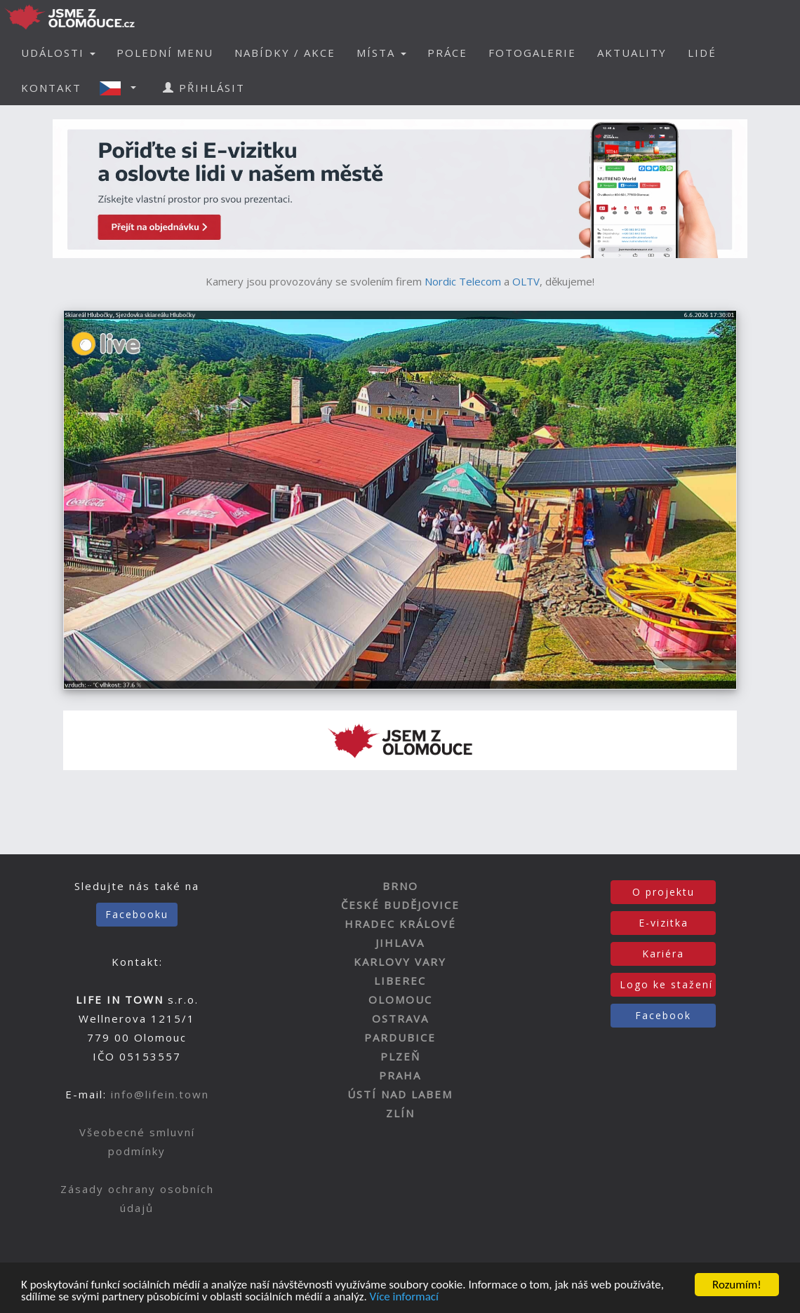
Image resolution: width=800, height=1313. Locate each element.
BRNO (400, 886)
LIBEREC (400, 981)
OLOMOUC (400, 999)
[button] (122, 87)
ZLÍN (400, 1113)
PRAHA (400, 1075)
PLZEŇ (400, 1056)
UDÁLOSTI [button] (58, 53)
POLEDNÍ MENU (164, 53)
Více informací (404, 1297)
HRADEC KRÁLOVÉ (400, 924)
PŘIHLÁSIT (204, 88)
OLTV (526, 281)
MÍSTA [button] (381, 53)
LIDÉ (702, 53)
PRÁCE (447, 53)
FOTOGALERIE (532, 53)
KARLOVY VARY (400, 962)
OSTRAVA (400, 1018)
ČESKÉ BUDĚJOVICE (400, 905)
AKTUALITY (632, 53)
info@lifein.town (160, 1094)
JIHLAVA (400, 943)
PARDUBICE (400, 1037)
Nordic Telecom (463, 281)
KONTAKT (51, 88)
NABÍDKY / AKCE (284, 53)
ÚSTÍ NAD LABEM (400, 1094)
